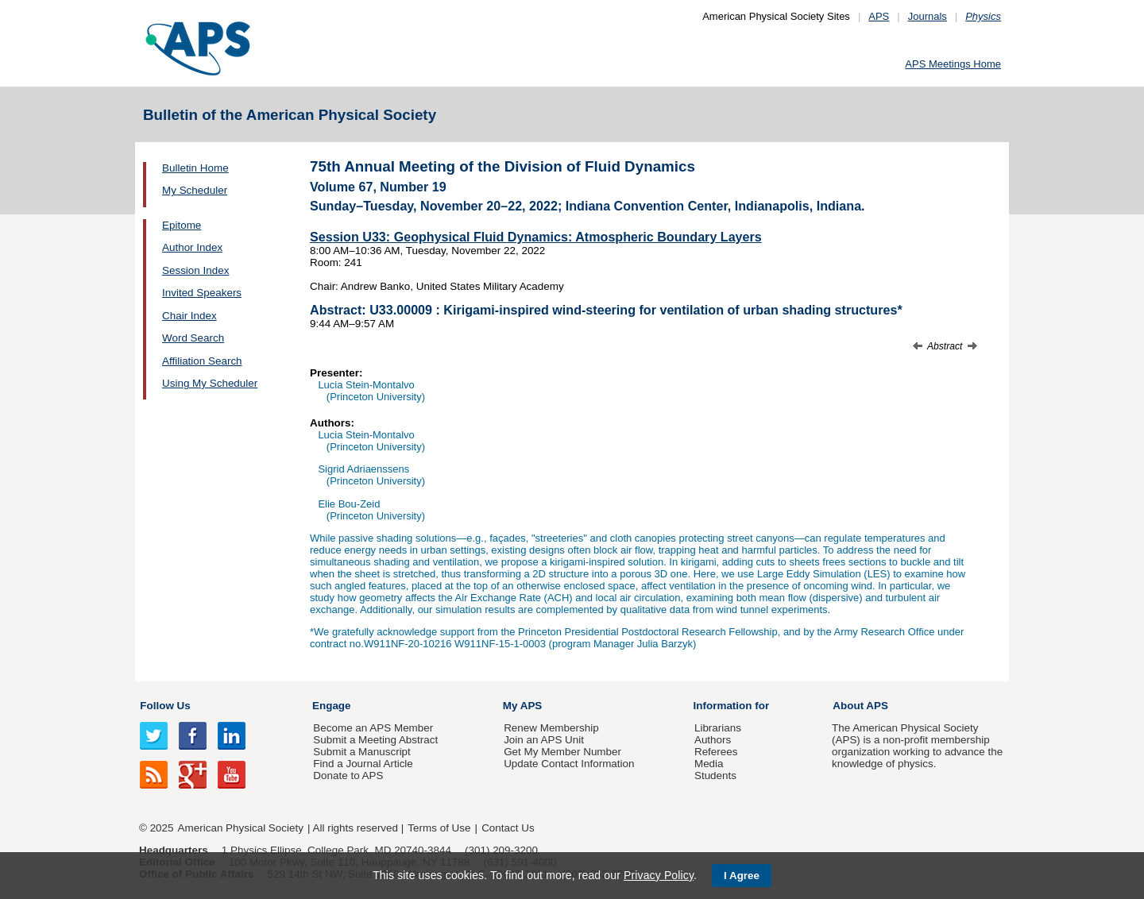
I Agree (741, 876)
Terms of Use (439, 828)
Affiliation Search (202, 361)
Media (709, 764)
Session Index (195, 270)
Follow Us (165, 706)
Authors (712, 740)
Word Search (193, 338)
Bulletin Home (195, 168)
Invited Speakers (202, 293)
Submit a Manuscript (361, 752)
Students (715, 775)
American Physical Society (240, 828)
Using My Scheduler (209, 383)
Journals (927, 16)
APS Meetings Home (953, 64)
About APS (860, 706)
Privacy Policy (659, 875)
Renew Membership (551, 728)
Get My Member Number (562, 752)
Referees (716, 752)
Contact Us (507, 828)
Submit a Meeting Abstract (375, 740)
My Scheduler (194, 190)
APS (878, 16)
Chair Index (189, 316)
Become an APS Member (373, 728)
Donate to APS (348, 775)
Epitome (181, 225)
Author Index (192, 247)
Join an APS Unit (544, 740)
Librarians (717, 728)
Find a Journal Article (362, 764)
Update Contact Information (569, 764)
